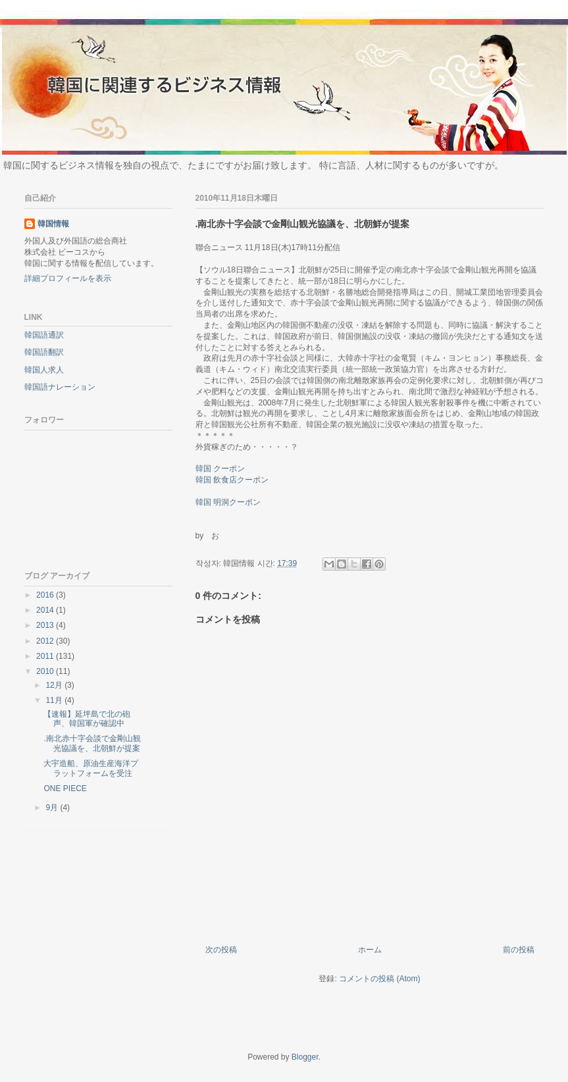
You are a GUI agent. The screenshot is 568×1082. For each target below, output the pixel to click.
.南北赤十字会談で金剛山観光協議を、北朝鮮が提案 (91, 743)
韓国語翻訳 (44, 352)
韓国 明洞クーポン (228, 502)
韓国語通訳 (44, 335)
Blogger (305, 1057)
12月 (55, 685)
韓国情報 (53, 223)
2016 (46, 595)
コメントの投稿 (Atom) (379, 978)
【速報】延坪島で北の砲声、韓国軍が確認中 (86, 718)
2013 (46, 625)
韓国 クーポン (220, 468)
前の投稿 (518, 949)
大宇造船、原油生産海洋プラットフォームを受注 (90, 768)
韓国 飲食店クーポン (232, 479)
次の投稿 (221, 949)
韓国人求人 (44, 369)
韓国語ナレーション (59, 387)
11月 (55, 700)
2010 (46, 671)
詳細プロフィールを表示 (67, 278)
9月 (52, 807)
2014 (46, 610)
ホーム (370, 949)
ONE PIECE (64, 788)
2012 (46, 641)
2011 (46, 656)
